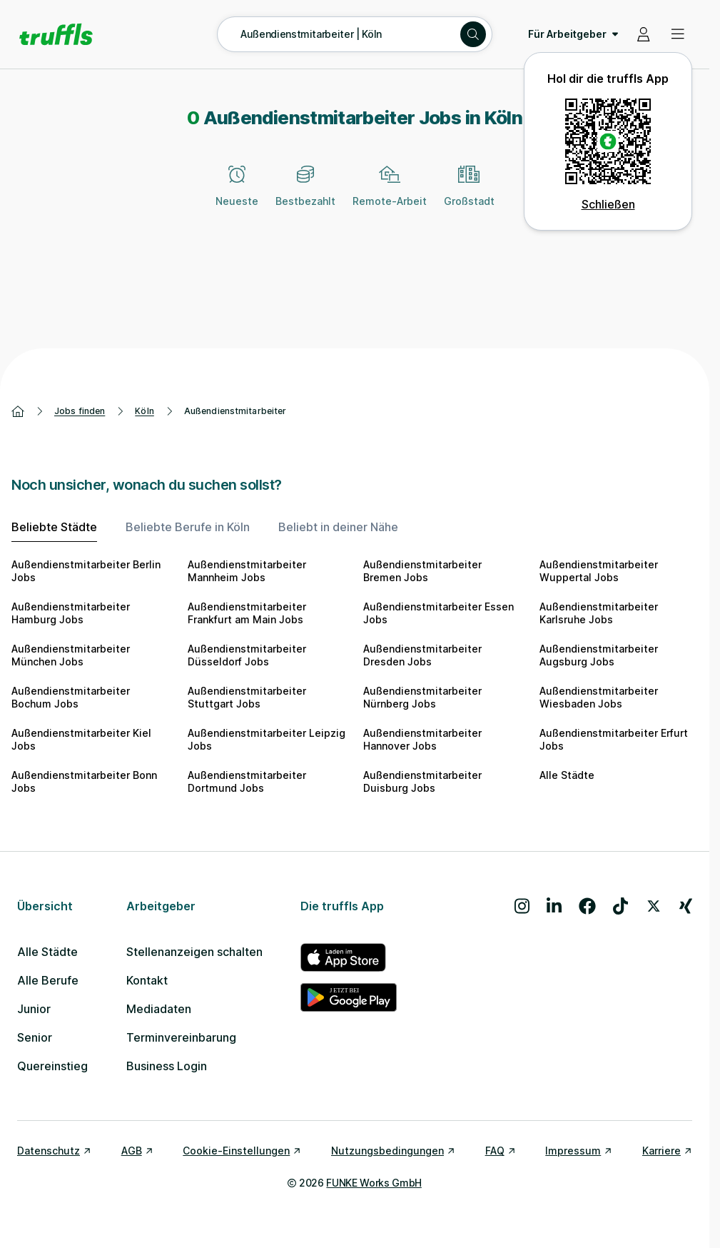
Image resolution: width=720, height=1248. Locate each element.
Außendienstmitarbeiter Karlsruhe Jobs (598, 612)
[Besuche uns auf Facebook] (587, 906)
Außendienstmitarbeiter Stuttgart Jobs (247, 697)
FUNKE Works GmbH (373, 1183)
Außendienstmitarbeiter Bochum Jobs (70, 697)
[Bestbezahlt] (305, 194)
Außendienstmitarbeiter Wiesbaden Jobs (598, 697)
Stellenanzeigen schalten (194, 952)
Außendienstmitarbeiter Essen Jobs (438, 612)
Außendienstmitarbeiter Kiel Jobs (81, 739)
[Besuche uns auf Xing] (685, 906)
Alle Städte (566, 775)
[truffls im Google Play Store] (348, 997)
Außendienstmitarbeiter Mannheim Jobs (247, 570)
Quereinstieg (52, 1066)
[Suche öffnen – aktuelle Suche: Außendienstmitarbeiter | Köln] (355, 34)
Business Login (166, 1066)
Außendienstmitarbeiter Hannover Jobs (422, 739)
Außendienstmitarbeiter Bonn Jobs (84, 781)
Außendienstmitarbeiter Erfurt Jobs (613, 739)
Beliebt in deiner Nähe (338, 527)
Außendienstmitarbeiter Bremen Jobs (422, 570)
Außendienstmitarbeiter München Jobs (70, 655)
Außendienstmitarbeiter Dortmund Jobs (247, 781)
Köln (144, 411)
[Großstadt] (469, 194)
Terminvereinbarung (181, 1037)
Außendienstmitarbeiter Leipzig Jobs (266, 739)
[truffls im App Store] (348, 957)
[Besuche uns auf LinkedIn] (554, 906)
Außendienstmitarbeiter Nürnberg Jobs (422, 697)
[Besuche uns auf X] (653, 906)
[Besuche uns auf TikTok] (620, 906)
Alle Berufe (47, 980)
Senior (34, 1037)
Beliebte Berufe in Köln (188, 527)
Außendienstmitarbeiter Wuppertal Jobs (598, 570)
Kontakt (147, 980)
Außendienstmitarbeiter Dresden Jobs (422, 655)
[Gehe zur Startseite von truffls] (56, 34)
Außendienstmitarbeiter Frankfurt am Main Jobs (247, 612)
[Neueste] (237, 194)
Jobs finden (79, 411)
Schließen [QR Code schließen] (608, 204)
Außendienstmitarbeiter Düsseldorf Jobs (247, 655)
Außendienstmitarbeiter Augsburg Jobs (598, 655)
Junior (34, 1009)
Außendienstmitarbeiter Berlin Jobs (86, 570)
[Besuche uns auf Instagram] (521, 906)
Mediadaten (158, 1009)
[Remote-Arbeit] (390, 194)
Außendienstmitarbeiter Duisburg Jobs (422, 781)
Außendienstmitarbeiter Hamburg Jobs (70, 612)
